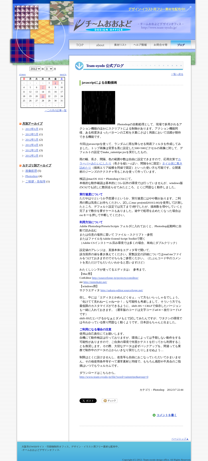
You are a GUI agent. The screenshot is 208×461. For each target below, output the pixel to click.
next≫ (63, 74)
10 (62, 87)
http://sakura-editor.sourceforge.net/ (121, 290)
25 (24, 100)
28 (43, 100)
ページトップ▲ (180, 438)
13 (36, 92)
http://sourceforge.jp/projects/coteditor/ (115, 277)
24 (62, 96)
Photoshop (31, 176)
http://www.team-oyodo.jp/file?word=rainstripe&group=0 (114, 376)
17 (62, 92)
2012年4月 (32, 145)
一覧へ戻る (177, 74)
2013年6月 (32, 129)
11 (24, 92)
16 (55, 92)
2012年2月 (32, 155)
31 (62, 100)
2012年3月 (32, 150)
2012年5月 (32, 139)
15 (49, 92)
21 (43, 96)
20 (36, 96)
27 (36, 100)
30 (55, 100)
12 (30, 92)
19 (30, 96)
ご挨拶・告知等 (35, 181)
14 (43, 92)
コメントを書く (167, 415)
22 (49, 96)
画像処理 (31, 170)
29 (49, 100)
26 (30, 100)
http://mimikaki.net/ (95, 282)
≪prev (22, 74)
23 (55, 96)
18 (24, 96)
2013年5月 (32, 134)
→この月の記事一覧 (56, 110)
